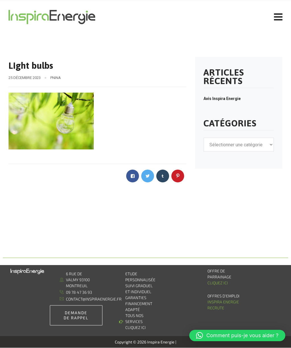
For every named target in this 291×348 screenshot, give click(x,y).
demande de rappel (76, 315)
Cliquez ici (217, 282)
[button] (237, 335)
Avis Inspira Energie (222, 98)
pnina (55, 78)
